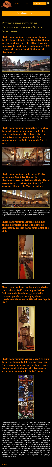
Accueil (16, 3)
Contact (26, 3)
